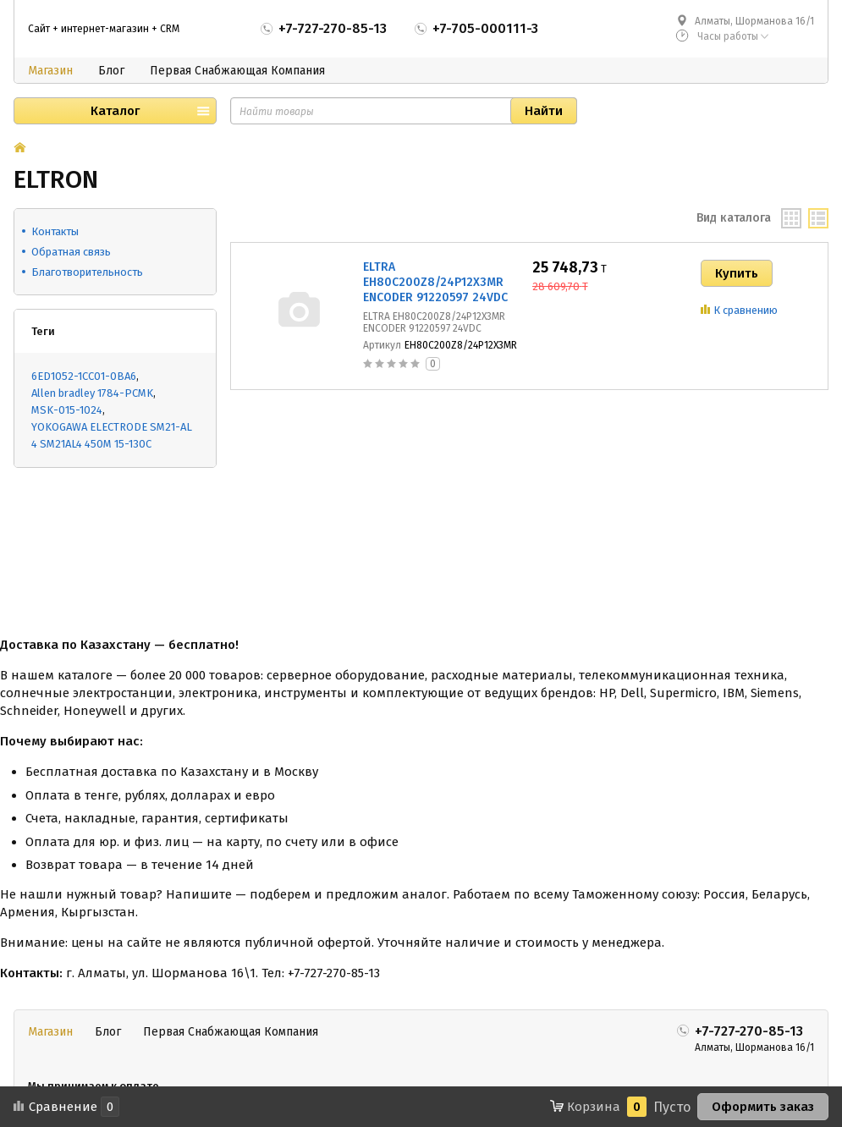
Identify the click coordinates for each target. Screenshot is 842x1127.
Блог (111, 70)
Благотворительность (87, 272)
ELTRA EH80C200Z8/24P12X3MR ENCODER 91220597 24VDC (435, 282)
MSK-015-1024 (66, 410)
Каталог (115, 110)
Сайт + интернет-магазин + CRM (103, 29)
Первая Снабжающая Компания (237, 70)
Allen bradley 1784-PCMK (92, 393)
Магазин (50, 70)
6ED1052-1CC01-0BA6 (83, 376)
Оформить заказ (763, 1106)
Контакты (55, 231)
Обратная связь (71, 251)
